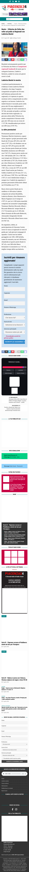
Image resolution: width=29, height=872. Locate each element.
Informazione (5, 785)
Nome (6, 286)
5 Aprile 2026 (6, 646)
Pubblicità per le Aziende (7, 788)
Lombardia (20, 370)
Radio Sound (13, 466)
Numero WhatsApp (10, 307)
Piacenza (8, 370)
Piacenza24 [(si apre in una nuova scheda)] (20, 466)
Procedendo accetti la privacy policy (12, 337)
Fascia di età (8, 322)
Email (6, 300)
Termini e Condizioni (21, 870)
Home (3, 778)
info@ (9, 849)
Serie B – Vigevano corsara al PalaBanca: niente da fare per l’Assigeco (12, 527)
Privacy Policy (13, 870)
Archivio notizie (5, 781)
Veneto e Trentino (20, 373)
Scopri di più (7, 851)
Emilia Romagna (8, 373)
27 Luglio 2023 (6, 38)
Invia (18, 457)
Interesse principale (10, 329)
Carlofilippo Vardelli (16, 38)
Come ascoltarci (5, 783)
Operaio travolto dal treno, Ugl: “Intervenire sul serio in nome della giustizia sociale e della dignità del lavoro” (14, 709)
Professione (7, 314)
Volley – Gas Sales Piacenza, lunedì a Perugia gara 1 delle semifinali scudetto (14, 698)
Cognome (7, 293)
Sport (14, 494)
